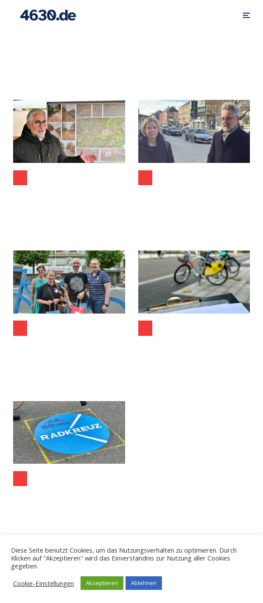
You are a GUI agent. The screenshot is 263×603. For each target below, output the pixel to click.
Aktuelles (20, 328)
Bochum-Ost (20, 177)
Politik (145, 177)
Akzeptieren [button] (102, 583)
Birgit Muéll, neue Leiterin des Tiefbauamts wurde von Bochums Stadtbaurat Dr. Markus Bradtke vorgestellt (194, 197)
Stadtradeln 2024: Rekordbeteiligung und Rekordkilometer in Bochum (69, 347)
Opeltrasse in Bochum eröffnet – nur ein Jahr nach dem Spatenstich (69, 197)
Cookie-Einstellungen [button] (43, 583)
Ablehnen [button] (144, 583)
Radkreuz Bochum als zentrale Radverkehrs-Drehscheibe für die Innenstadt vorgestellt (69, 497)
